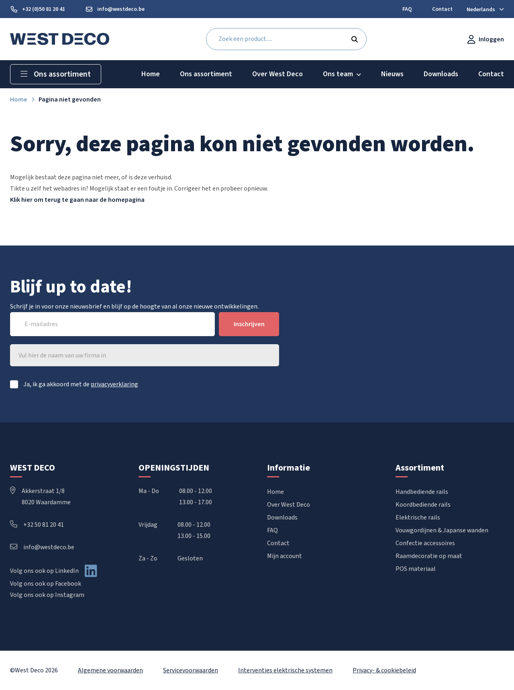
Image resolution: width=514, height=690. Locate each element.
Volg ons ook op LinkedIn (44, 570)
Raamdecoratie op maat (429, 556)
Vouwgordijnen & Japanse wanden (442, 530)
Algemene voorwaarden (110, 670)
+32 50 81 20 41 (37, 524)
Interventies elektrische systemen (285, 670)
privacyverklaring (114, 384)
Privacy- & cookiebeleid (384, 670)
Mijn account (284, 556)
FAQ (272, 530)
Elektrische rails (418, 517)
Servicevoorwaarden (190, 670)
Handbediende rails (422, 491)
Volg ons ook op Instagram (47, 595)
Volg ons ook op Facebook (45, 583)
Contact (278, 543)
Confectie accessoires (425, 543)
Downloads (282, 517)
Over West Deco (288, 504)
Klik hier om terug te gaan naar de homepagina (77, 199)
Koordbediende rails (423, 504)
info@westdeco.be (42, 547)
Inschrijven (249, 324)
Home (275, 491)
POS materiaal (416, 568)
